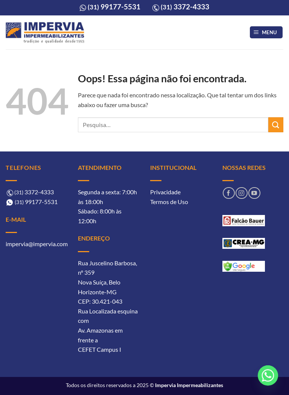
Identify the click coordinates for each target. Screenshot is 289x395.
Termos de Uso (169, 201)
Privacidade (165, 191)
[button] (266, 32)
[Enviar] (275, 124)
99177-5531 (114, 6)
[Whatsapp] (268, 375)
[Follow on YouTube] (254, 193)
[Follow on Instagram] (241, 193)
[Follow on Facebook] (228, 193)
